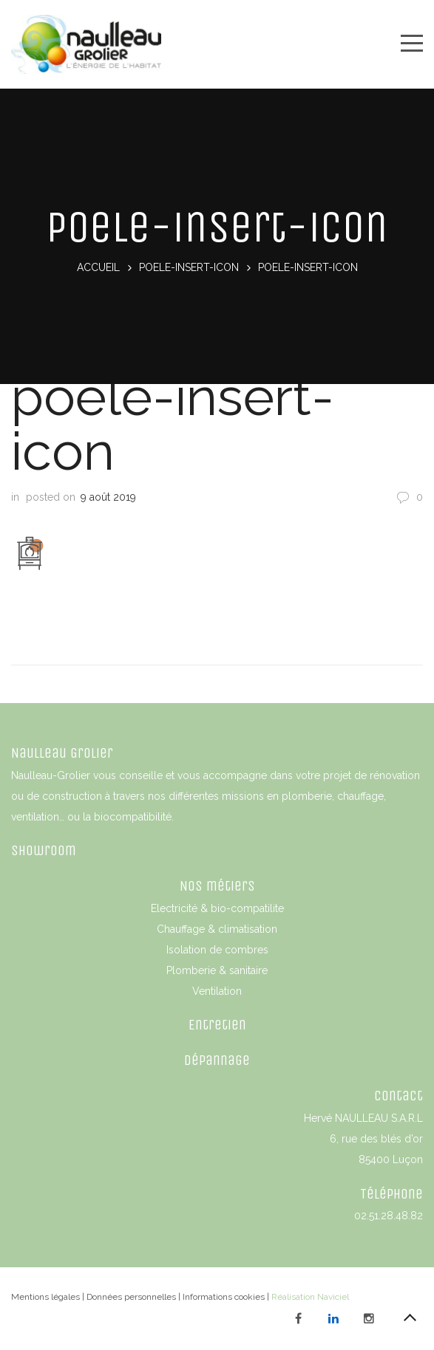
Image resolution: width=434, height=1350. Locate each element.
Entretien (217, 1024)
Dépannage (217, 1060)
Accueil (98, 267)
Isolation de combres (217, 950)
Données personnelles (131, 1297)
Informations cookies (224, 1297)
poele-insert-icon (189, 267)
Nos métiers (217, 885)
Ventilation (217, 991)
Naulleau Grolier (62, 752)
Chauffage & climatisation (217, 929)
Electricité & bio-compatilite (217, 908)
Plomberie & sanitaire (217, 970)
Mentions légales (45, 1297)
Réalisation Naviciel (310, 1297)
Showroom (43, 850)
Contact (398, 1095)
